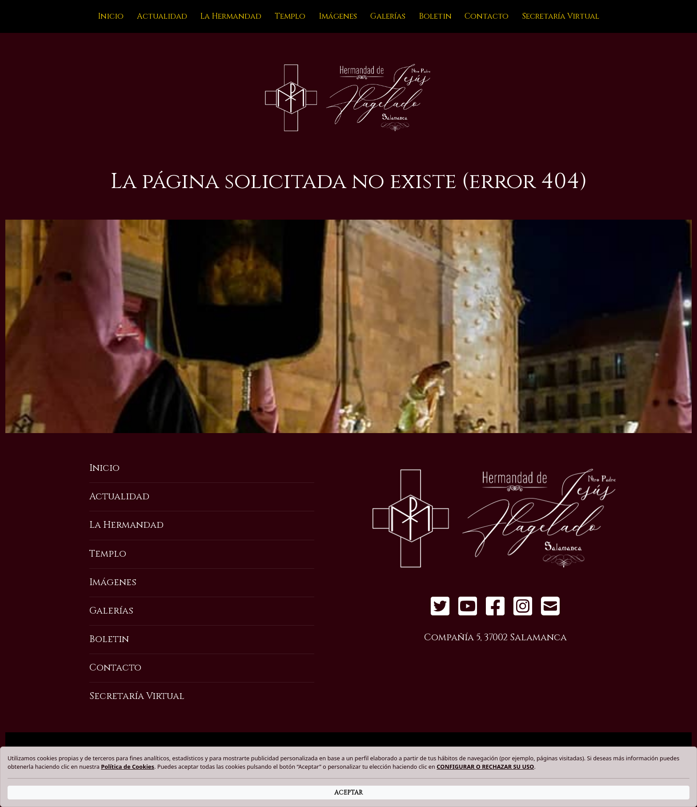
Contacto (487, 16)
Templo (290, 16)
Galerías (387, 16)
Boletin (435, 16)
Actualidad (162, 16)
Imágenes (338, 16)
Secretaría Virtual (560, 16)
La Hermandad (230, 16)
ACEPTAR (348, 792)
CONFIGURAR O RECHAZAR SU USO (485, 767)
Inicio (111, 16)
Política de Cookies (127, 767)
